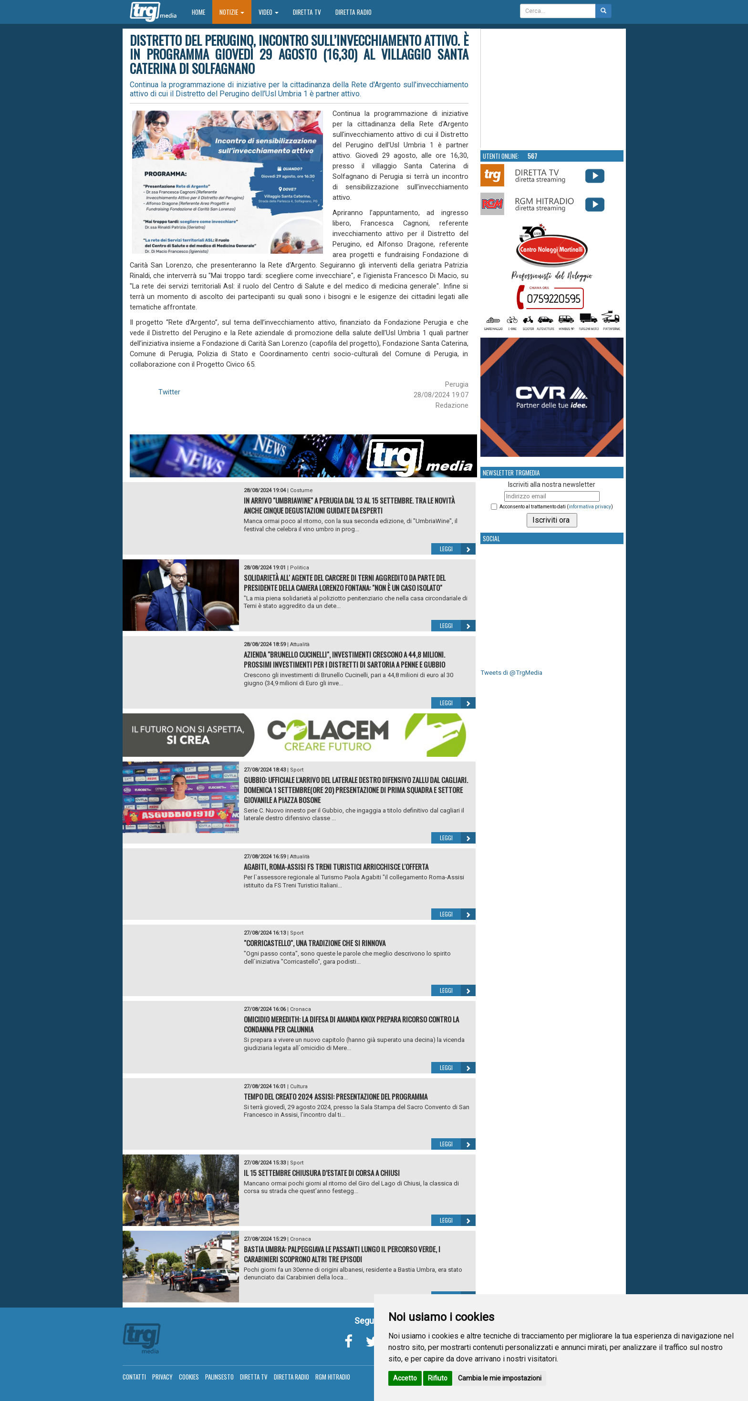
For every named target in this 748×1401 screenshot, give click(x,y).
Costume (301, 490)
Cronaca (300, 1009)
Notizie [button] (231, 12)
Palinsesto (219, 1376)
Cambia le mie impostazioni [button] (499, 1378)
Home (202, 12)
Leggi (458, 549)
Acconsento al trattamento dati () (556, 506)
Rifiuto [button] (437, 1378)
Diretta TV (307, 12)
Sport (296, 770)
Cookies (189, 1376)
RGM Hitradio (332, 1376)
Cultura (299, 1086)
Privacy (162, 1376)
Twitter (169, 392)
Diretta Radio (353, 12)
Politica (299, 568)
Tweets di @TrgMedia (511, 672)
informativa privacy (590, 506)
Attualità (300, 644)
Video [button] (269, 12)
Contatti (134, 1376)
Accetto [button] (405, 1378)
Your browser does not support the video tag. (552, 88)
